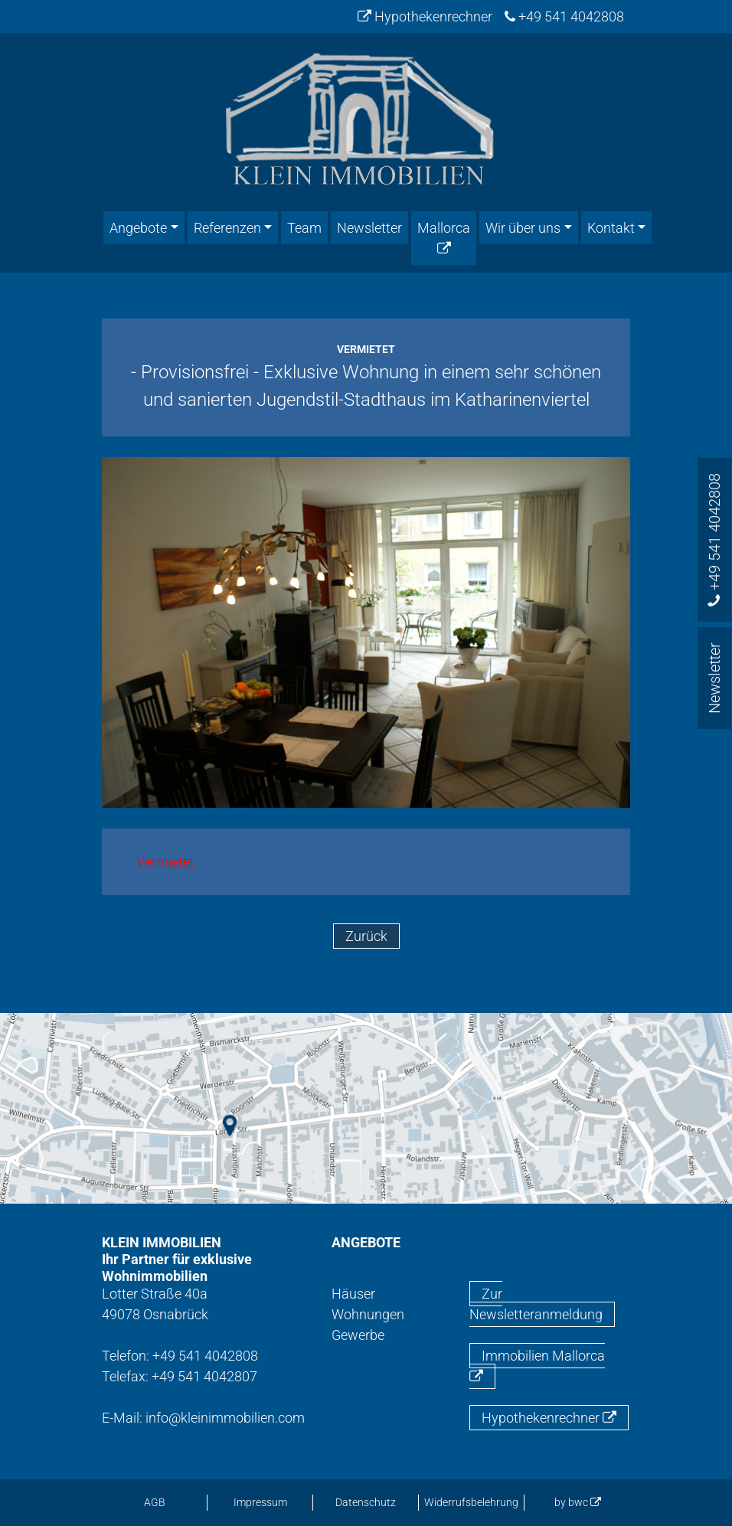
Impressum (260, 1502)
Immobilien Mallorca (537, 1366)
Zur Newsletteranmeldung (536, 1304)
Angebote (138, 228)
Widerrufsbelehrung (471, 1502)
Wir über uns (522, 228)
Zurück (366, 936)
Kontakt (611, 228)
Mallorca (443, 238)
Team (304, 228)
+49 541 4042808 (564, 16)
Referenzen (227, 228)
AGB (154, 1502)
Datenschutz (365, 1502)
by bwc (577, 1502)
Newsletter (369, 228)
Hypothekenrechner (425, 16)
